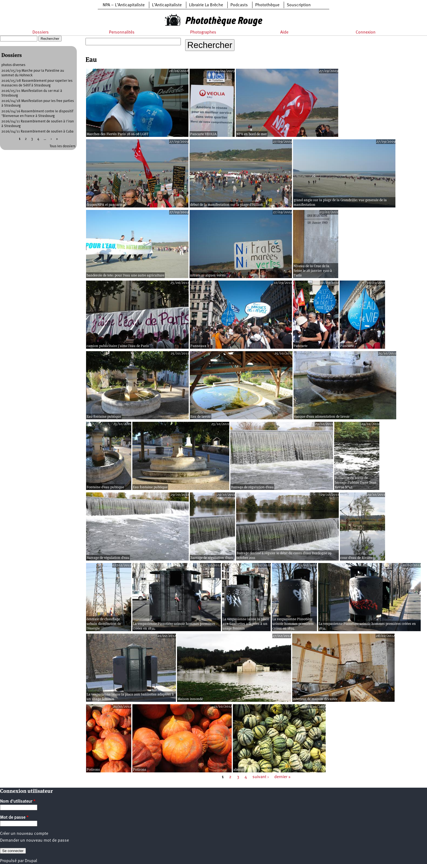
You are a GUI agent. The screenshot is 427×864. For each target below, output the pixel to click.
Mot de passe (14, 817)
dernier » (282, 777)
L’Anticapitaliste (167, 5)
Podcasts (239, 5)
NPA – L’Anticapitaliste (124, 5)
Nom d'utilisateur (17, 801)
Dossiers (40, 32)
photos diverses (13, 65)
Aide (284, 32)
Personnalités (122, 32)
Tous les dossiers (62, 146)
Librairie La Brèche (206, 5)
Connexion (366, 32)
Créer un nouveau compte (24, 834)
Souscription (299, 5)
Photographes (203, 32)
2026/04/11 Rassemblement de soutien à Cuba (37, 131)
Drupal (31, 861)
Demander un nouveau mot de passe (34, 840)
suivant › (260, 777)
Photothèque (267, 5)
